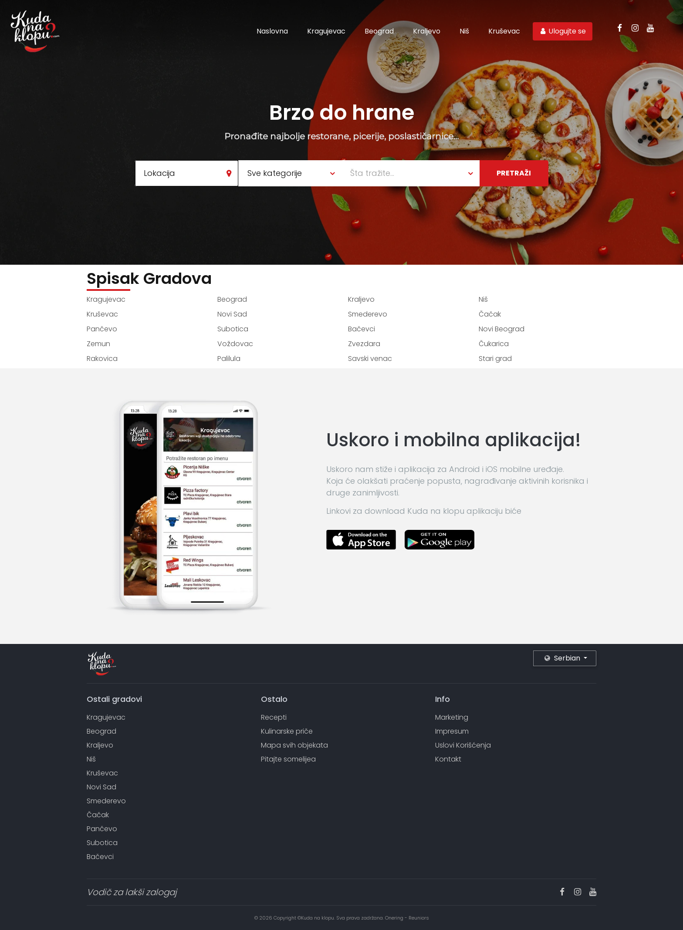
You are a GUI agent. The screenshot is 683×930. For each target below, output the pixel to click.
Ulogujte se (562, 31)
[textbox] (415, 173)
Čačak (490, 314)
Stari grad (495, 359)
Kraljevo (426, 31)
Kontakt (448, 759)
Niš (464, 31)
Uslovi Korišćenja (463, 745)
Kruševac (504, 31)
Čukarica (494, 344)
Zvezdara (364, 344)
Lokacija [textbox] (159, 173)
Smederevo (367, 314)
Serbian (563, 658)
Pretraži (514, 173)
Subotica (232, 329)
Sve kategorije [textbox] (274, 173)
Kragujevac (326, 31)
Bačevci (361, 329)
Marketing (451, 717)
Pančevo (102, 329)
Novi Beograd (501, 329)
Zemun (98, 344)
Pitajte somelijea (288, 759)
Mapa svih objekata (294, 745)
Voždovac (235, 344)
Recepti (274, 717)
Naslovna (272, 31)
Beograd (379, 31)
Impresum (452, 731)
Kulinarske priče (287, 731)
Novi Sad (232, 314)
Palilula (228, 359)
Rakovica (102, 359)
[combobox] (186, 173)
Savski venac (370, 359)
